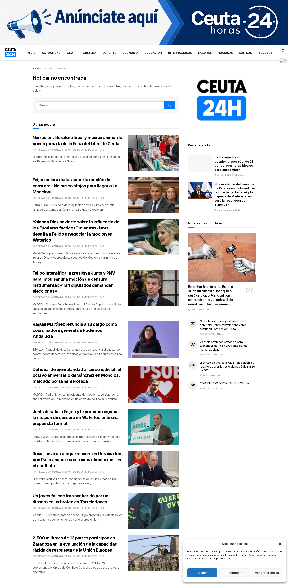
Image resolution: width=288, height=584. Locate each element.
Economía (130, 52)
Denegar (235, 573)
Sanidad (245, 52)
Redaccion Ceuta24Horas (54, 149)
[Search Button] (283, 50)
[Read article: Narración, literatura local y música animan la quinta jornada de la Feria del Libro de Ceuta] (153, 153)
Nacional (225, 52)
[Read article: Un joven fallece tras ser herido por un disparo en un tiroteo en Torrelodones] (153, 511)
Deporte (109, 52)
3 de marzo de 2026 (227, 209)
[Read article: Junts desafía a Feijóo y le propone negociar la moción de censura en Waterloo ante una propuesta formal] (153, 427)
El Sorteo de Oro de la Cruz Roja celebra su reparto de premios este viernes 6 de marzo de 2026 (227, 366)
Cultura (89, 52)
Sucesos (266, 52)
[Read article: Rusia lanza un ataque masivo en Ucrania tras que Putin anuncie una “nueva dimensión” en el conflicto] (153, 469)
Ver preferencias (267, 573)
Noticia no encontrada (54, 68)
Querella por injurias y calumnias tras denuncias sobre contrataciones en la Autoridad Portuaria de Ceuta (223, 325)
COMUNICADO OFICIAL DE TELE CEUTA (224, 383)
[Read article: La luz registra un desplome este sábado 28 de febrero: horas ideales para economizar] (200, 163)
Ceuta (72, 52)
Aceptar (202, 573)
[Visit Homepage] (10, 52)
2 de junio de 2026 (85, 149)
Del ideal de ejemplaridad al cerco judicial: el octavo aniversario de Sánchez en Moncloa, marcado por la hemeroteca (77, 375)
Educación (153, 52)
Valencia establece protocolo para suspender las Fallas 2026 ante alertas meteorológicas (223, 345)
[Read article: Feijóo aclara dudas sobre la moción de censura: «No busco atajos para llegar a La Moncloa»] (153, 195)
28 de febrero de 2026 (229, 174)
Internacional (180, 52)
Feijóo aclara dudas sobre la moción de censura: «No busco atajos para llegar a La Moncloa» (75, 185)
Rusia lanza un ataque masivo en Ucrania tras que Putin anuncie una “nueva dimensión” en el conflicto (78, 459)
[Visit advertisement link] (144, 22)
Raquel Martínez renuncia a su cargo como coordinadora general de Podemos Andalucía (75, 330)
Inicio (31, 52)
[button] (280, 544)
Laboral (205, 52)
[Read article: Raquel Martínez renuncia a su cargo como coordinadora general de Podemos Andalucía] (153, 339)
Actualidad (51, 52)
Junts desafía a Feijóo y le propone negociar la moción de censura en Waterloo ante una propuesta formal (76, 417)
